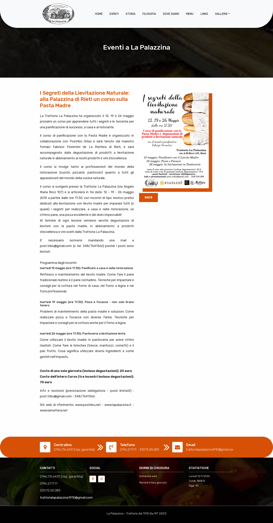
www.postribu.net (88, 405)
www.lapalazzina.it (117, 405)
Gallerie (221, 13)
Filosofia (149, 13)
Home (99, 13)
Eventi (114, 13)
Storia (130, 13)
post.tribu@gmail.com (56, 246)
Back (148, 197)
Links (204, 13)
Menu (190, 13)
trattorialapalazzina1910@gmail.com (66, 498)
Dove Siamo (171, 13)
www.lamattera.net (54, 410)
